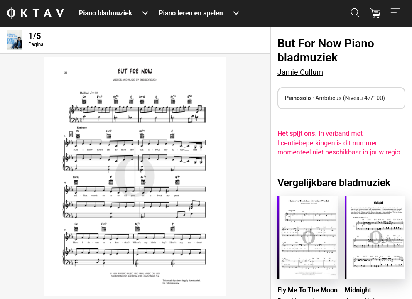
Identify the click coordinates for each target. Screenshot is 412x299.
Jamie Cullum (300, 72)
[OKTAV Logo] (35, 13)
